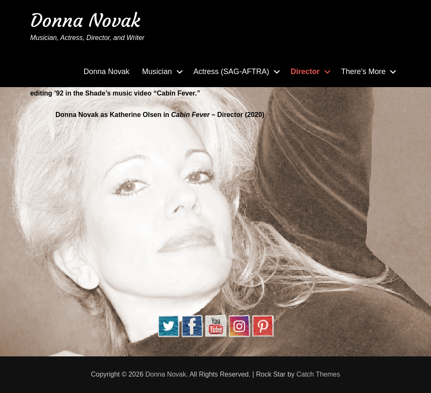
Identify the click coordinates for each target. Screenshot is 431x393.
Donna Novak (85, 20)
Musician (157, 71)
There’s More (363, 71)
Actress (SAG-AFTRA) (231, 71)
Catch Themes (318, 374)
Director (305, 71)
